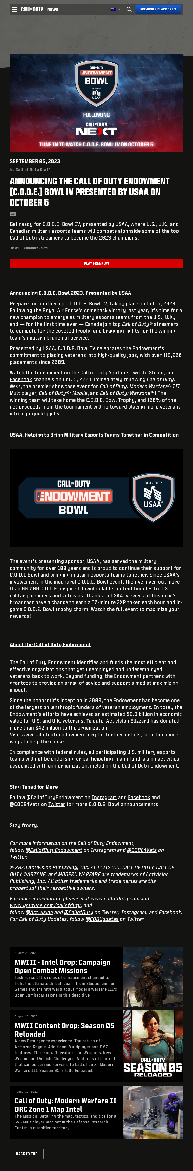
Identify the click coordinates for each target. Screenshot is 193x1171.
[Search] (129, 9)
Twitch (138, 372)
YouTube (118, 372)
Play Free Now (96, 263)
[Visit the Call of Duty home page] (32, 9)
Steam (156, 372)
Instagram (104, 797)
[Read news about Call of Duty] (52, 9)
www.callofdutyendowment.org (59, 734)
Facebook (21, 379)
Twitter (56, 804)
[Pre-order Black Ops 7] (158, 9)
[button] (14, 9)
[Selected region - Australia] (115, 9)
